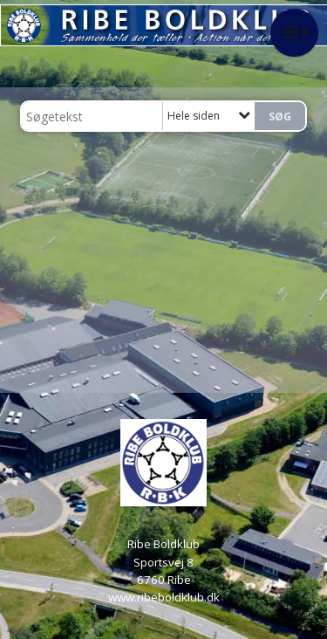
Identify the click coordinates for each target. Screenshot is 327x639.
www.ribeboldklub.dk (164, 597)
